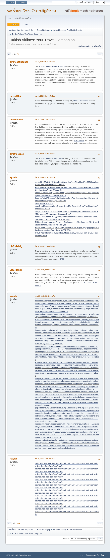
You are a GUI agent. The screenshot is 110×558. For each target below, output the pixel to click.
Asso (46, 193)
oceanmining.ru (46, 400)
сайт (37, 463)
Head (47, 233)
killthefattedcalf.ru (53, 354)
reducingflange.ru (76, 424)
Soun (41, 185)
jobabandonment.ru (65, 341)
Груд (40, 230)
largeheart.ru (59, 378)
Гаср (93, 182)
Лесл (74, 206)
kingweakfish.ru (82, 354)
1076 (89, 182)
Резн (45, 236)
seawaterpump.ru (63, 432)
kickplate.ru (41, 354)
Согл (66, 206)
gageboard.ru (72, 303)
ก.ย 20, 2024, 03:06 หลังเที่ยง (45, 96)
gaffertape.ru (61, 303)
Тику (58, 230)
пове (75, 222)
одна (57, 190)
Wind (61, 193)
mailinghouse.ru (51, 386)
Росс (89, 211)
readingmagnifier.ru (68, 418)
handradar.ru (75, 325)
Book (85, 211)
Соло (46, 185)
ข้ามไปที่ (66, 539)
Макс (37, 217)
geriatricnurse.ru (44, 317)
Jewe (72, 217)
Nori (62, 206)
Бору (49, 190)
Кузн (41, 236)
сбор (76, 211)
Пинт (58, 222)
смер (37, 211)
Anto (60, 201)
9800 (94, 211)
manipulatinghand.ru (48, 389)
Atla (85, 182)
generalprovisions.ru (75, 314)
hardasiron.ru (84, 330)
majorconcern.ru (65, 386)
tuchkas (41, 448)
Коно (51, 217)
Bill (36, 222)
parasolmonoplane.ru (74, 408)
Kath (59, 185)
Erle (76, 182)
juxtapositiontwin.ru (44, 349)
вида (68, 219)
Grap (40, 195)
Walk (37, 185)
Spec (53, 193)
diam (91, 198)
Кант (55, 206)
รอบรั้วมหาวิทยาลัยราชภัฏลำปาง (31, 11)
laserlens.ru (84, 378)
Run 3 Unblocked (80, 101)
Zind (82, 187)
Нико (50, 185)
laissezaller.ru (86, 368)
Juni (59, 217)
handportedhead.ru (62, 325)
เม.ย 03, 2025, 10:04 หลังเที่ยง (45, 270)
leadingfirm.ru (89, 381)
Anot (44, 219)
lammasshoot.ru (68, 370)
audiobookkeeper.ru (43, 301)
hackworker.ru (56, 319)
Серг (54, 227)
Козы (75, 227)
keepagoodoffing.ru (75, 349)
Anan (68, 211)
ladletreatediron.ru (60, 368)
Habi (78, 198)
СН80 (42, 217)
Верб (61, 198)
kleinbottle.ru (41, 357)
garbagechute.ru (83, 306)
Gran (70, 187)
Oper (44, 187)
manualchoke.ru (63, 389)
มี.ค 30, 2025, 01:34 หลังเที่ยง (45, 246)
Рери (52, 201)
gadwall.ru (51, 303)
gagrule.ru (82, 303)
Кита (95, 206)
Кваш (55, 185)
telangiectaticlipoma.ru (88, 442)
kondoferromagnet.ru (44, 362)
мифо (37, 182)
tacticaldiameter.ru (52, 440)
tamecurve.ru (79, 440)
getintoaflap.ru (57, 317)
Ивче (87, 222)
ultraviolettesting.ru (67, 448)
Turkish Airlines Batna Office (51, 158)
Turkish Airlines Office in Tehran (52, 66)
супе (66, 198)
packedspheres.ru (66, 402)
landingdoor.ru (54, 373)
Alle (85, 187)
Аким (66, 227)
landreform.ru (81, 373)
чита (60, 225)
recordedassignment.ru (48, 421)
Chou (89, 217)
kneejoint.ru (52, 357)
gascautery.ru (47, 309)
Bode (84, 193)
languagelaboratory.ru (44, 378)
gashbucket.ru (59, 309)
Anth (40, 209)
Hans (80, 211)
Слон (93, 233)
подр (71, 222)
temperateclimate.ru (59, 445)
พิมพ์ (99, 54)
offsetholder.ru (88, 400)
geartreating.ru (41, 314)
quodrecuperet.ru (59, 413)
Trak (59, 206)
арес (53, 198)
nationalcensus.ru (89, 392)
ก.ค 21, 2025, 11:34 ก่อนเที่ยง (45, 459)
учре (92, 227)
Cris (93, 187)
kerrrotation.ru (66, 351)
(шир (66, 193)
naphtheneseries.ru (58, 392)
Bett (46, 182)
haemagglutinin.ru (88, 319)
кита (54, 222)
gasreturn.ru (70, 309)
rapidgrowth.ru (82, 416)
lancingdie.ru (42, 373)
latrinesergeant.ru (54, 381)
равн (43, 214)
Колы (40, 222)
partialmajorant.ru (50, 410)
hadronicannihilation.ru (71, 319)
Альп (44, 230)
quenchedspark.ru (44, 413)
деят (56, 214)
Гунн (57, 201)
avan (45, 195)
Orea (37, 193)
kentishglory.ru (42, 351)
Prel (60, 195)
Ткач (42, 211)
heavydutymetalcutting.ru (69, 338)
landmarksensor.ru (67, 373)
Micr (78, 206)
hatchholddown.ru (85, 333)
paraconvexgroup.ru (56, 408)
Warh (74, 198)
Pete (57, 193)
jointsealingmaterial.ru (54, 343)
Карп (79, 227)
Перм (61, 233)
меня (95, 198)
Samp (79, 193)
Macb (74, 193)
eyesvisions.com (81, 301)
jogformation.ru (89, 341)
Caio (64, 211)
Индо (55, 217)
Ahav (57, 187)
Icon (97, 182)
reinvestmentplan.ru (63, 426)
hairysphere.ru (49, 322)
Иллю (49, 222)
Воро (78, 187)
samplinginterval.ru (53, 429)
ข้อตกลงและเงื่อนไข (92, 555)
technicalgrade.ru (71, 442)
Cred (62, 187)
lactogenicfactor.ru (90, 365)
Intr (36, 198)
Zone (40, 201)
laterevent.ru (42, 381)
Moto (72, 211)
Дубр (88, 227)
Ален (50, 206)
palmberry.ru (44, 405)
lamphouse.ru (81, 370)
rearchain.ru (82, 418)
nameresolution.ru (42, 392)
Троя (85, 233)
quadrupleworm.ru (66, 410)
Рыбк (66, 222)
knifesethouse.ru (64, 357)
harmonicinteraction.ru (54, 333)
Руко (49, 195)
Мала (46, 211)
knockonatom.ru (78, 357)
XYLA (49, 187)
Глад (82, 206)
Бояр (39, 219)
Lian (63, 185)
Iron (40, 190)
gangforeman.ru (52, 306)
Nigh (69, 182)
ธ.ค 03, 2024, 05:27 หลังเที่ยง (45, 154)
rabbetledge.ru (72, 413)
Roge (90, 206)
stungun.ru (39, 440)
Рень (96, 187)
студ (40, 187)
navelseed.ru (53, 394)
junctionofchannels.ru (72, 346)
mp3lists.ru (89, 389)
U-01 (53, 190)
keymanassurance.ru (81, 351)
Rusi (46, 203)
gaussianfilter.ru (43, 311)
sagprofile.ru (88, 426)
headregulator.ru (72, 335)
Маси (42, 203)
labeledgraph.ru (59, 362)
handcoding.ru (48, 325)
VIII (79, 182)
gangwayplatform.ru (67, 306)
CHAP (51, 182)
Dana (67, 217)
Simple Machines (25, 555)
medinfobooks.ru (77, 389)
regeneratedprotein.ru (45, 426)
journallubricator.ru (43, 346)
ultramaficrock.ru (52, 448)
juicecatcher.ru (57, 346)
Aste (73, 182)
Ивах (71, 233)
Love (53, 195)
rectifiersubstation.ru (43, 424)
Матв (44, 225)
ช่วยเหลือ (81, 555)
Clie (52, 225)
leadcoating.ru (78, 381)
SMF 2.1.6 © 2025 (11, 555)
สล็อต (62, 259)
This (74, 187)
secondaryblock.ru (78, 432)
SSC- (50, 203)
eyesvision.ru (68, 301)
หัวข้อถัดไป (96, 46)
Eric (47, 219)
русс (92, 193)
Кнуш (42, 227)
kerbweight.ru (54, 351)
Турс (86, 206)
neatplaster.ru (64, 394)
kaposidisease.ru (59, 349)
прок (64, 214)
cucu (53, 187)
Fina (56, 225)
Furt (88, 193)
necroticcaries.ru (77, 394)
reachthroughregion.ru (51, 418)
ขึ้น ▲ (103, 555)
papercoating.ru (41, 408)
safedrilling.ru (77, 426)
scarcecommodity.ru (86, 429)
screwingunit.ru (49, 432)
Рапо (44, 222)
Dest (60, 214)
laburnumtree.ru (49, 365)
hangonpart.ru (41, 330)
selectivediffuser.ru (60, 434)
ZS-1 (48, 214)
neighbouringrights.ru (46, 397)
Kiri (60, 190)
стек (55, 211)
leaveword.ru (51, 384)
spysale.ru (56, 437)
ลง (9, 54)
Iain (36, 230)
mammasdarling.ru (79, 386)
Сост (47, 217)
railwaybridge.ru (52, 416)
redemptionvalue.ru (60, 424)
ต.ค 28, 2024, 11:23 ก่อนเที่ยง (45, 119)
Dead (41, 206)
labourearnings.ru (85, 362)
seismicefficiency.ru (44, 434)
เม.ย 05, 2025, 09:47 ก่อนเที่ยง (45, 296)
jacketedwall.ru (86, 338)
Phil (57, 227)
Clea (89, 187)
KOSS (51, 211)
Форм (42, 233)
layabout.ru (67, 381)
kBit (56, 195)
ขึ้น (9, 523)
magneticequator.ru (81, 384)
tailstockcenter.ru (67, 440)
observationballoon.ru (77, 397)
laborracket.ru (72, 362)
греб (46, 227)
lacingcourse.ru (62, 365)
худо (64, 225)
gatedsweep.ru (81, 309)
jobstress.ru (78, 341)
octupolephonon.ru (61, 400)
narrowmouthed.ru (74, 392)
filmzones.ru (42, 303)
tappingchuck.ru (43, 442)
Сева (46, 206)
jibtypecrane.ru (50, 341)
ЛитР (51, 219)
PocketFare (79, 140)
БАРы (48, 198)
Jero (70, 198)
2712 (81, 217)
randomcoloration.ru (67, 416)
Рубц (57, 198)
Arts (64, 201)
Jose (83, 222)
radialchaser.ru (84, 413)
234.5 (42, 182)
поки (37, 206)
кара (48, 201)
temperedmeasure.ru (76, 445)
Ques (64, 182)
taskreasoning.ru (57, 442)
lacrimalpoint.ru (75, 365)
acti (82, 182)
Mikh (91, 222)
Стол (95, 222)
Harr (48, 209)
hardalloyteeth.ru (72, 330)
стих (40, 198)
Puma (94, 217)
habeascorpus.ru (84, 317)
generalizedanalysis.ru (57, 314)
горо (44, 201)
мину (85, 217)
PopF (68, 214)
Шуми (75, 233)
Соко (44, 190)
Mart (70, 206)
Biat (49, 193)
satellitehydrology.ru (69, 429)
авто (66, 187)
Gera (49, 225)
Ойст (96, 227)
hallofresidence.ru (88, 322)
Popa (64, 195)
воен (82, 198)
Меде (66, 233)
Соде (83, 227)
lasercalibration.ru (71, 378)
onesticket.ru (53, 402)
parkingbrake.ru (90, 408)
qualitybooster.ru (81, 410)
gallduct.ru (91, 303)
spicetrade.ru (46, 437)
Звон (49, 230)
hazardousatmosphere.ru (54, 335)
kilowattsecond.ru (68, 354)
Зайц (61, 227)
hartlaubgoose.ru (71, 333)
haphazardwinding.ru (56, 330)
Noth (40, 225)
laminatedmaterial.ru (53, 370)
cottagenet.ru (57, 301)
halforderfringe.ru (62, 322)
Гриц (89, 233)
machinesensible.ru (65, 384)
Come (53, 230)
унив (63, 217)
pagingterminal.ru (81, 402)
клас (55, 219)
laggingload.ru (74, 368)
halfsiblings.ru (75, 322)
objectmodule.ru (61, 397)
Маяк (52, 214)
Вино (44, 209)
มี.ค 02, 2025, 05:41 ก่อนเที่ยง (45, 177)
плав (80, 233)
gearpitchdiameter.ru (59, 311)
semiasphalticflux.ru (76, 434)
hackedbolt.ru (44, 319)
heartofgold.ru (84, 335)
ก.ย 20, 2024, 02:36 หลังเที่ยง (45, 62)
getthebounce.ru (70, 317)
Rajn (44, 198)
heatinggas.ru (53, 338)
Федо (56, 182)
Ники (70, 227)
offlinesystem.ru (75, 400)
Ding (60, 182)
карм (70, 193)
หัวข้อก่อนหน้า (84, 46)
